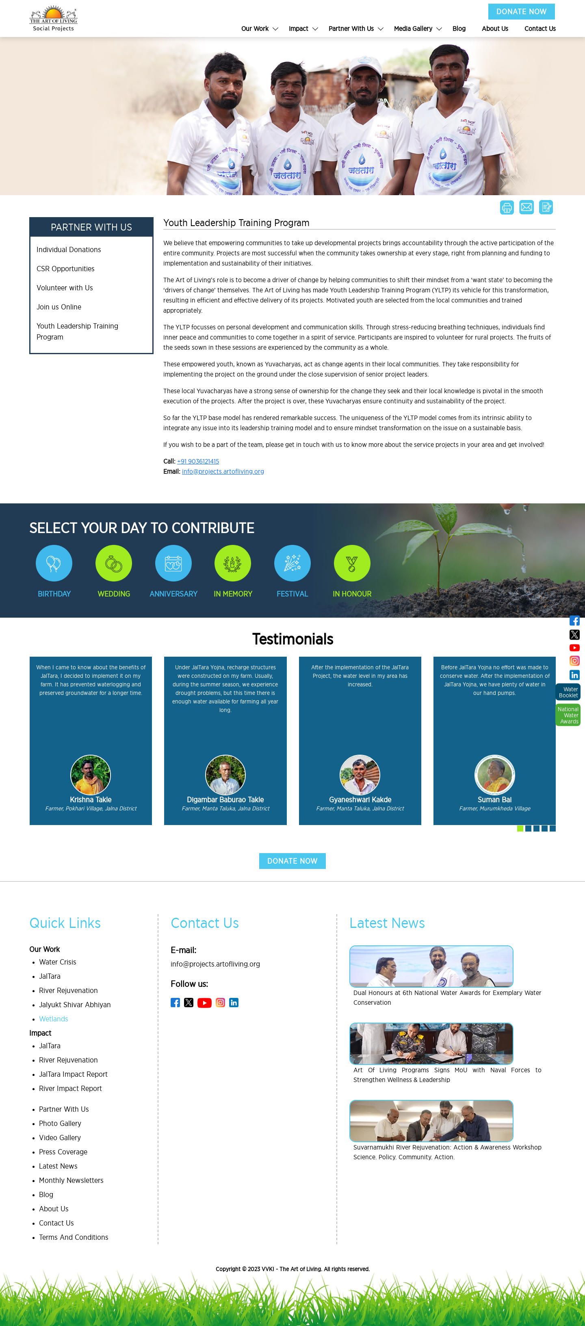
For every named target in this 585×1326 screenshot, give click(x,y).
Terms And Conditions (73, 1237)
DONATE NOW (521, 11)
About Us (495, 28)
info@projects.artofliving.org (223, 471)
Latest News (58, 1166)
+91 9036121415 (198, 461)
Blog (459, 28)
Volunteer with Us (65, 287)
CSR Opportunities (66, 268)
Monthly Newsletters (71, 1180)
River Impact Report (70, 1088)
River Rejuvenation (68, 990)
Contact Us (540, 28)
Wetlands (53, 1019)
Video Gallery (60, 1137)
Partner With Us (351, 28)
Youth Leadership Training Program (77, 331)
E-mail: (183, 950)
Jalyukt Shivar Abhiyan (75, 1004)
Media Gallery (413, 28)
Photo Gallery (60, 1123)
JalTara (50, 976)
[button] (520, 828)
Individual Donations (69, 249)
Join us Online (59, 307)
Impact (298, 28)
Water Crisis (57, 962)
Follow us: (189, 984)
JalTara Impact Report (73, 1074)
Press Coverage (63, 1151)
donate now (292, 861)
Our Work (255, 28)
